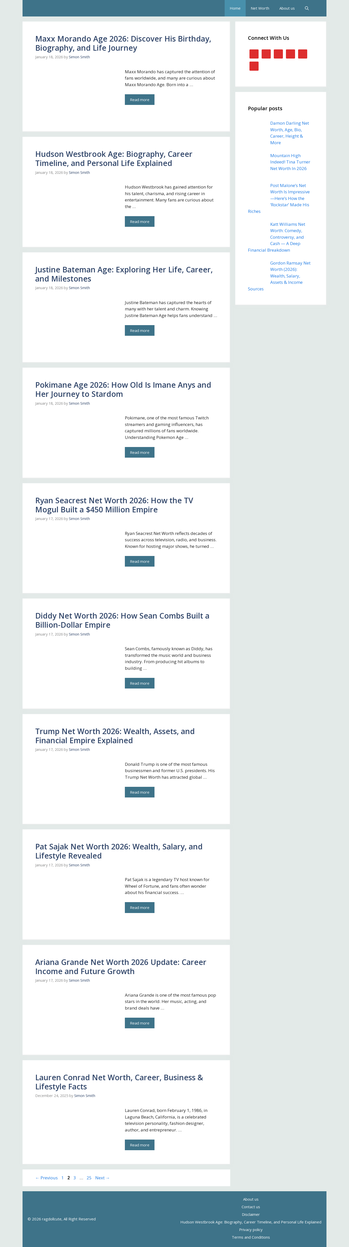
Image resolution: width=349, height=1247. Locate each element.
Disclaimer (251, 1214)
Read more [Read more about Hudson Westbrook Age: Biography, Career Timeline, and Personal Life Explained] (139, 221)
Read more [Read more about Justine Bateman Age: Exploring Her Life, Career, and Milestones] (139, 330)
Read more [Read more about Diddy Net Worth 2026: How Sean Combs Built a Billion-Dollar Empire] (139, 683)
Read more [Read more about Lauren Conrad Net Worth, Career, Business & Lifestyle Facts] (139, 1144)
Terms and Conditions (251, 1237)
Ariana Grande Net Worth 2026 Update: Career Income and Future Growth (120, 966)
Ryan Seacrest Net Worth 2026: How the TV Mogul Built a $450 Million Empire (114, 505)
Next (102, 1178)
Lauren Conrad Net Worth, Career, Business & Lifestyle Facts (119, 1082)
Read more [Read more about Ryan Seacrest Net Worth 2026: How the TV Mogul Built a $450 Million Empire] (139, 561)
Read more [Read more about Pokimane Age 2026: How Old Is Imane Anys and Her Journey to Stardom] (139, 452)
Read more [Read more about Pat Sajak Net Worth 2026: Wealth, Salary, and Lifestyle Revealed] (139, 907)
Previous (46, 1178)
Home (235, 8)
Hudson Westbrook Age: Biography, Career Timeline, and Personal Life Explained (113, 158)
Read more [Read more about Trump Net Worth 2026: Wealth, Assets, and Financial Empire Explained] (139, 792)
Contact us (251, 1206)
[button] (307, 8)
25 (89, 1178)
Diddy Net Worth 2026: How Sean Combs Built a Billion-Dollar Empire (122, 620)
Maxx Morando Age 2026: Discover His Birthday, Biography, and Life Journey (123, 43)
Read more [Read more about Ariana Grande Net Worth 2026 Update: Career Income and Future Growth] (139, 1023)
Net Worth (260, 8)
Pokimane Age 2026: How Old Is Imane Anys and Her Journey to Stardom (123, 389)
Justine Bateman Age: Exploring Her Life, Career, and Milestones (124, 274)
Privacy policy (251, 1229)
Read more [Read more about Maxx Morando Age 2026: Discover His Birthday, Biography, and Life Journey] (139, 99)
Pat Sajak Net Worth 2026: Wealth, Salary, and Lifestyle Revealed (119, 851)
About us (287, 8)
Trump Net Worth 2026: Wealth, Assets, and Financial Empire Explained (115, 736)
